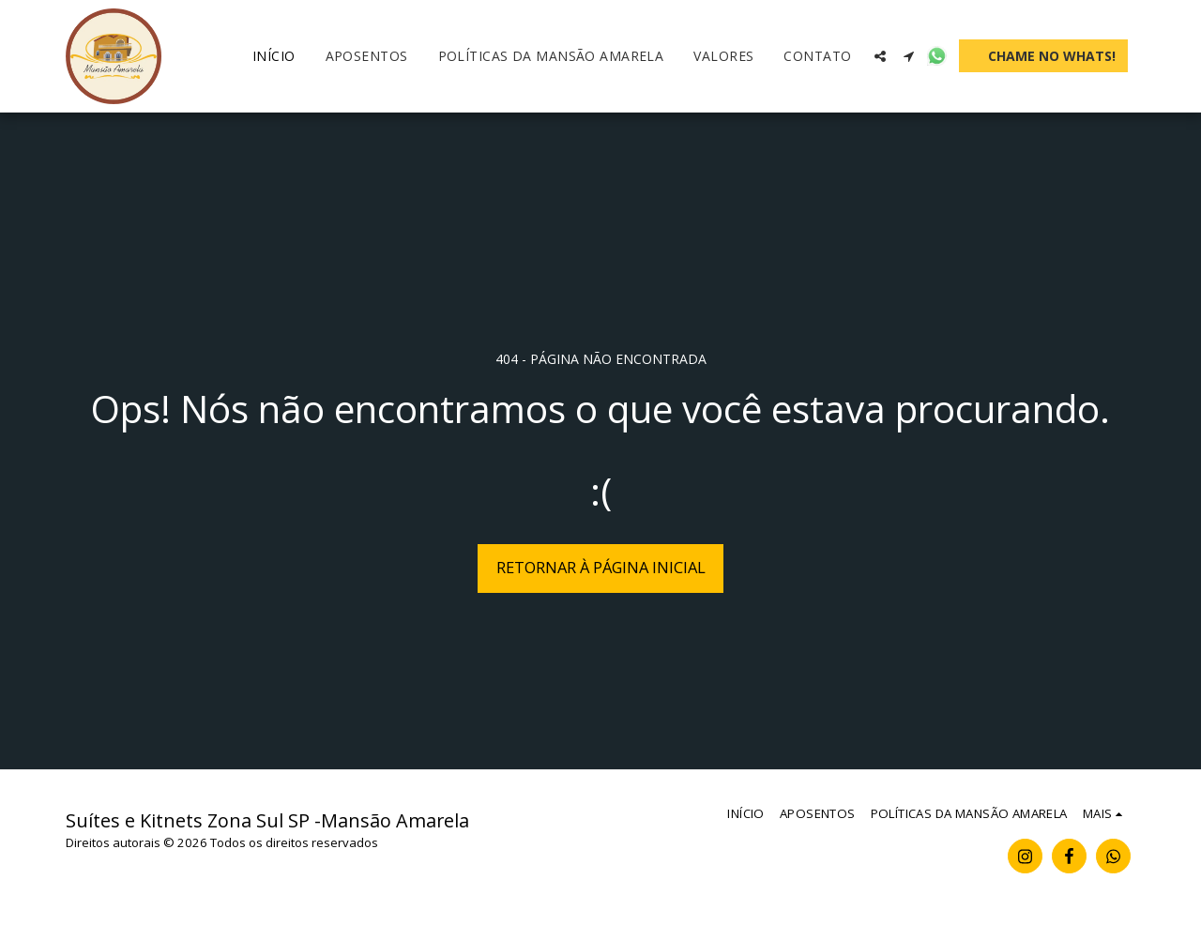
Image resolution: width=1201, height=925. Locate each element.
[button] (880, 56)
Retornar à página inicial (601, 567)
